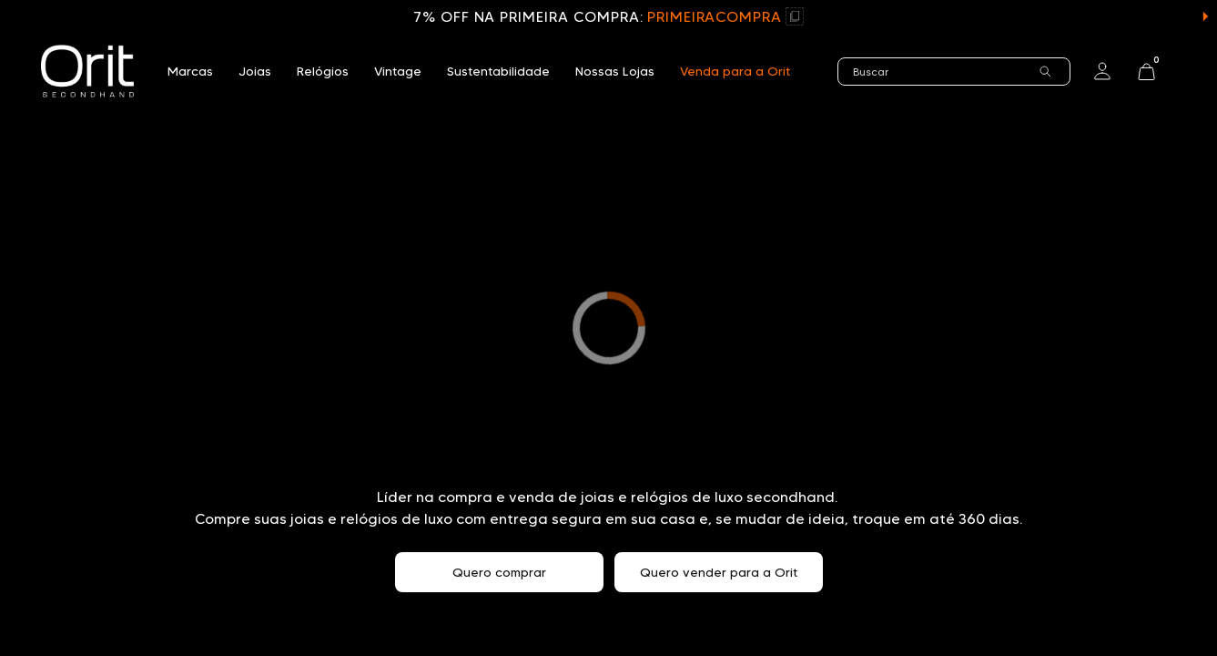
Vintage (397, 71)
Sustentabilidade (498, 71)
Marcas (190, 71)
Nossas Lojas (614, 71)
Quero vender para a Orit (718, 572)
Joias (254, 71)
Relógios (323, 71)
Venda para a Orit (735, 71)
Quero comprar (499, 572)
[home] (87, 71)
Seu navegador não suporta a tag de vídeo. (608, 328)
